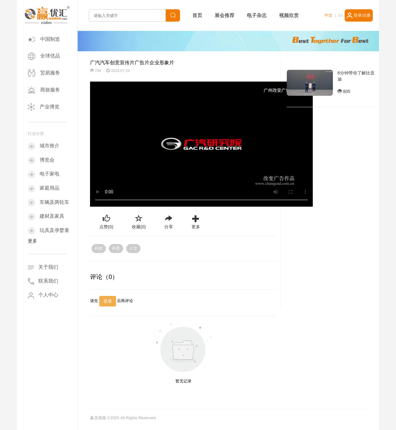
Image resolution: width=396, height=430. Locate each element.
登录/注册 (359, 16)
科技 (99, 248)
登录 (107, 301)
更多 (32, 240)
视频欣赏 (289, 15)
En (340, 15)
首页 (197, 15)
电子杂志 (257, 15)
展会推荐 (225, 15)
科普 (116, 248)
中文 (329, 15)
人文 (133, 248)
